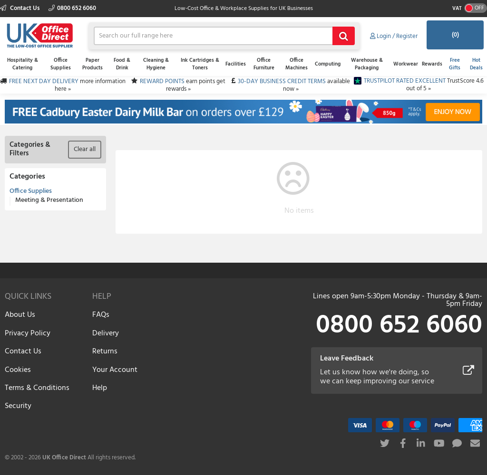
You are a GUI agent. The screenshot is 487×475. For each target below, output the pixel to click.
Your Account (114, 370)
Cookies (18, 370)
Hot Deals (476, 64)
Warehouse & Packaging (367, 64)
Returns (104, 351)
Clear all (85, 149)
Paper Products (92, 64)
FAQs (100, 315)
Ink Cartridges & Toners (200, 64)
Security (18, 406)
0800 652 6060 (72, 8)
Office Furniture (263, 64)
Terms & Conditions (37, 388)
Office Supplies (60, 64)
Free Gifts (454, 64)
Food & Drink (122, 64)
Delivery (105, 333)
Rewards (432, 64)
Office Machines (296, 64)
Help (99, 388)
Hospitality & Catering (22, 64)
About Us (20, 315)
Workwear (405, 64)
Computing (328, 64)
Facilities (235, 64)
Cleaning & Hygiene (156, 64)
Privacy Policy (27, 333)
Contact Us (20, 8)
